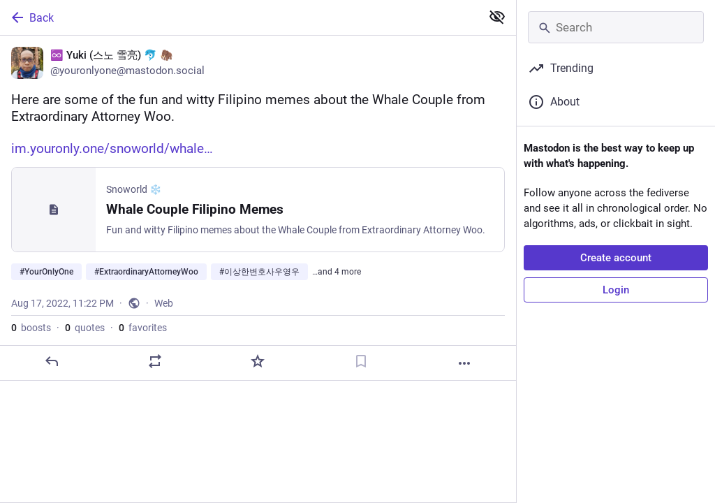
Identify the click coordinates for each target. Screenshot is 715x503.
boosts (31, 327)
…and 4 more (336, 272)
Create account (615, 258)
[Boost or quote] (155, 361)
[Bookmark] (361, 361)
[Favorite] (257, 361)
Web (163, 303)
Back (31, 17)
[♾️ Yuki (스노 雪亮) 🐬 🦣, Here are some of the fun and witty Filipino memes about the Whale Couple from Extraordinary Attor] (258, 208)
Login (616, 290)
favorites (143, 327)
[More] (464, 363)
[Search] (616, 27)
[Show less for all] (497, 17)
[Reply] (51, 361)
